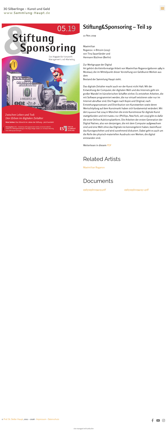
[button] (162, 8)
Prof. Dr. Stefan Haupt (13, 419)
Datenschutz (53, 419)
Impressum (41, 419)
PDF (109, 145)
